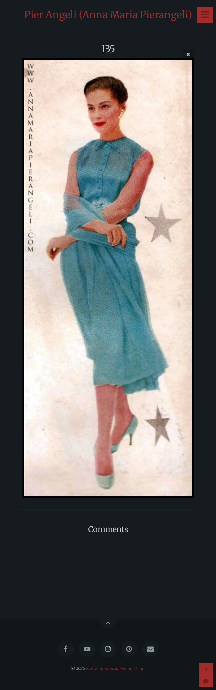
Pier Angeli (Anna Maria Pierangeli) (108, 15)
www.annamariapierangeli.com (116, 668)
